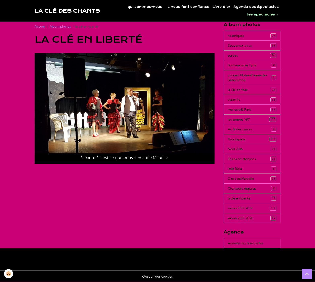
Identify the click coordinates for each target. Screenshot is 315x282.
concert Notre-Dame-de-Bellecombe (252, 77)
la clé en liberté (252, 198)
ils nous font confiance (187, 7)
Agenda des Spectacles (256, 7)
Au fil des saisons (252, 129)
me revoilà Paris (252, 109)
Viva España (252, 139)
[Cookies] (8, 273)
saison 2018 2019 (252, 208)
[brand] (67, 10)
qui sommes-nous (145, 7)
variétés (252, 99)
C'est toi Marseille (252, 178)
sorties (252, 55)
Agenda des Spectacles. (246, 243)
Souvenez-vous (252, 45)
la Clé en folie (252, 90)
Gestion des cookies (157, 276)
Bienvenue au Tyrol (252, 65)
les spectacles (261, 14)
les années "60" (252, 119)
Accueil (40, 26)
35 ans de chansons (252, 159)
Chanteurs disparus (252, 188)
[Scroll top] (307, 274)
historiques (252, 35)
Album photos (60, 26)
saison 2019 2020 (252, 218)
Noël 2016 (252, 149)
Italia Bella (252, 168)
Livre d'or (221, 7)
